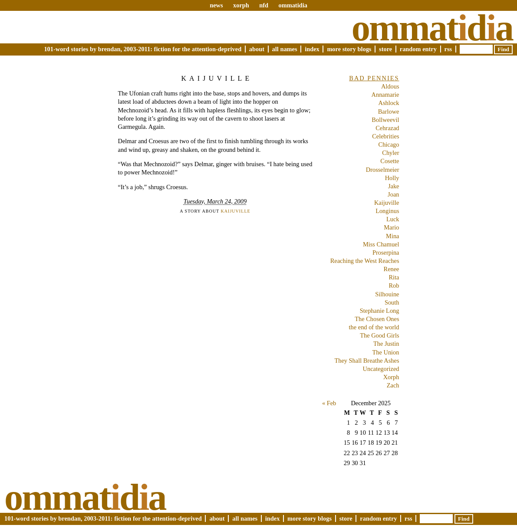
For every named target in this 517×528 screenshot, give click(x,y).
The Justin (386, 343)
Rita (394, 277)
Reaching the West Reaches (364, 260)
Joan (393, 194)
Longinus (387, 210)
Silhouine (387, 294)
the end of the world (374, 327)
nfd (263, 5)
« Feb (329, 403)
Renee (391, 269)
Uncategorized (381, 368)
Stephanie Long (379, 310)
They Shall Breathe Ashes (366, 360)
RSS (448, 49)
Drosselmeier (382, 169)
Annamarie (385, 94)
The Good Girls (379, 335)
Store (385, 49)
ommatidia (292, 5)
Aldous (390, 86)
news (216, 5)
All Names (284, 49)
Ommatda (432, 28)
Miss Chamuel (381, 244)
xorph (241, 5)
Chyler (390, 152)
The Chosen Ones (377, 318)
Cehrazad (387, 128)
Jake (393, 186)
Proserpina (385, 252)
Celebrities (385, 136)
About (256, 49)
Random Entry (418, 49)
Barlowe (388, 111)
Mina (392, 236)
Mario (391, 227)
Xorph (391, 377)
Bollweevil (385, 119)
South (392, 302)
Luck (392, 219)
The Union (385, 352)
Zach (393, 385)
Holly (392, 177)
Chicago (389, 144)
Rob (394, 285)
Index (312, 49)
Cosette (389, 160)
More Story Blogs (349, 49)
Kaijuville (216, 78)
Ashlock (389, 102)
